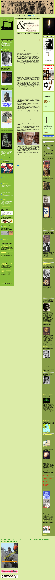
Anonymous (3, 245)
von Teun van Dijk (4, 199)
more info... (46, 132)
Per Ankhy (45, 446)
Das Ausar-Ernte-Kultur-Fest (47, 176)
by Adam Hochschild (5, 128)
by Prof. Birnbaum (5, 159)
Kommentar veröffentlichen (20, 168)
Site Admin (3, 251)
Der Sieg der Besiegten (47, 371)
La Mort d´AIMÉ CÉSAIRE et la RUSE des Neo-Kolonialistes (28, 18)
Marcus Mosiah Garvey (47, 346)
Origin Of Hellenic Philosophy (47, 434)
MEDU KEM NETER (5, 107)
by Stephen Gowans (5, 183)
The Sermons (4, 85)
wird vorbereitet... (46, 322)
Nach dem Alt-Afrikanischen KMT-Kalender (47, 101)
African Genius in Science (6, 226)
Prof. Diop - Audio (46, 264)
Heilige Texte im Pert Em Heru (6, 215)
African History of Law (5, 239)
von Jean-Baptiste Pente (6, 194)
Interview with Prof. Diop (47, 263)
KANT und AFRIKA (46, 489)
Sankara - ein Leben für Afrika (48, 394)
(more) (9, 249)
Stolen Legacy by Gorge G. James (48, 297)
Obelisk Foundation (46, 420)
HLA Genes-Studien (46, 432)
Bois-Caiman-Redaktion (5, 49)
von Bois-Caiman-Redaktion (6, 177)
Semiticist (3, 270)
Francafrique (45, 534)
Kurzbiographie (4, 66)
